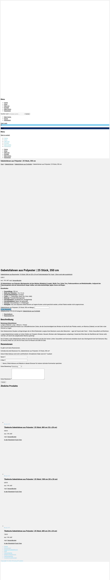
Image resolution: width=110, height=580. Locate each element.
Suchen (27, 114)
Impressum (7, 453)
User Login (4, 123)
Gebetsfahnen (9, 164)
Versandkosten (16, 184)
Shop (5, 104)
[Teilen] (5, 577)
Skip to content (5, 135)
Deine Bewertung (6, 269)
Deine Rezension (6, 284)
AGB (5, 456)
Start (2, 164)
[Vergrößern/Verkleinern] (1, 577)
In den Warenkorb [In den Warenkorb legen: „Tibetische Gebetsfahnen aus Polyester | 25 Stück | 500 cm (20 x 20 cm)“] (9, 397)
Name (3, 260)
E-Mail (3, 263)
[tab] (56, 217)
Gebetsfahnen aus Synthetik (23, 164)
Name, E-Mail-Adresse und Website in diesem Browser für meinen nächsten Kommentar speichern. (32, 266)
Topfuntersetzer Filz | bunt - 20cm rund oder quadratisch (55, 178)
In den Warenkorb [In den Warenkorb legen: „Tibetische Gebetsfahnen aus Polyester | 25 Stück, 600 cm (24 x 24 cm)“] (9, 449)
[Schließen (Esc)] (6, 577)
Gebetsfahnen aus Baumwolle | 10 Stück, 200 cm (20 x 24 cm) (19, 178)
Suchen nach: (5, 114)
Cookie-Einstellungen (10, 463)
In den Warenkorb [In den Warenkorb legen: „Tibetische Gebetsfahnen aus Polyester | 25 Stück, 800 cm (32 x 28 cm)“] (9, 345)
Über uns (6, 106)
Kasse (6, 119)
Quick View (18, 345)
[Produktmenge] (41, 211)
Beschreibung (8, 217)
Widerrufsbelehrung (10, 460)
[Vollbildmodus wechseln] (3, 577)
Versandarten (8, 458)
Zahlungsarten (8, 461)
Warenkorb (7, 111)
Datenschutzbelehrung (11, 455)
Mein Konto (7, 109)
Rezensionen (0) (9, 219)
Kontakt (6, 107)
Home (6, 103)
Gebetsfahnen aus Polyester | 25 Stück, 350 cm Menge (17, 211)
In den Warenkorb (5, 212)
